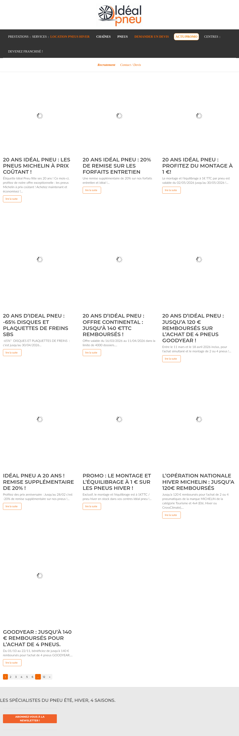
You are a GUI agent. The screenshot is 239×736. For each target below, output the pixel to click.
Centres (211, 36)
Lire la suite (12, 199)
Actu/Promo (186, 36)
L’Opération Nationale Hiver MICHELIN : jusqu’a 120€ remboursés (198, 482)
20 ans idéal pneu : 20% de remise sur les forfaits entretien (117, 166)
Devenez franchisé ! (25, 51)
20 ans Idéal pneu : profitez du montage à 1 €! (197, 166)
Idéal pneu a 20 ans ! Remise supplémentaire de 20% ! (38, 482)
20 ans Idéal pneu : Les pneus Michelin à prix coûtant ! (36, 166)
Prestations (18, 36)
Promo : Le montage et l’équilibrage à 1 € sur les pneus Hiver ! (117, 482)
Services (39, 36)
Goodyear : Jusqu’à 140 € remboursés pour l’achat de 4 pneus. (37, 638)
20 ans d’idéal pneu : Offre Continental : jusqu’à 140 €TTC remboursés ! (113, 325)
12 (44, 676)
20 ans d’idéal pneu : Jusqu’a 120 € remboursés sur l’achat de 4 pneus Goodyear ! (193, 328)
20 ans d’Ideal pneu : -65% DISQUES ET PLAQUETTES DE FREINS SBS (35, 325)
